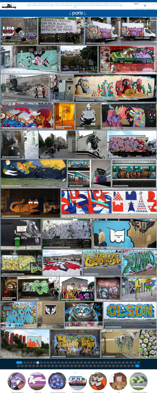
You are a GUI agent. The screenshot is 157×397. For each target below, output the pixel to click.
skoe (8, 43)
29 (127, 362)
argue (115, 185)
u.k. (52, 4)
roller (72, 72)
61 (124, 365)
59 (117, 365)
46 (67, 365)
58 (113, 365)
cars (62, 5)
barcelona (92, 4)
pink (102, 5)
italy (48, 4)
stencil (12, 157)
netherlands (77, 4)
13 (66, 362)
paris (29, 4)
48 (75, 365)
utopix (4, 216)
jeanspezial (79, 100)
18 (85, 362)
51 (86, 365)
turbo (4, 43)
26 (115, 362)
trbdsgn (14, 72)
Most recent (150, 9)
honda (8, 185)
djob (4, 185)
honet (129, 299)
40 (45, 365)
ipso (4, 274)
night (121, 5)
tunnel (13, 298)
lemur (52, 43)
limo (11, 128)
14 (69, 362)
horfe (93, 43)
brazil (28, 5)
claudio (5, 100)
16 (77, 362)
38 (37, 365)
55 (102, 365)
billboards (68, 5)
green (87, 5)
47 (71, 365)
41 (48, 365)
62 (128, 365)
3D (111, 5)
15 (73, 362)
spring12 (91, 100)
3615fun (68, 299)
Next (137, 365)
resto (102, 72)
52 (90, 365)
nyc (113, 4)
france (35, 4)
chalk (18, 247)
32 (138, 362)
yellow (97, 5)
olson (15, 128)
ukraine (62, 4)
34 (22, 365)
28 (123, 362)
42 (52, 365)
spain (85, 4)
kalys (68, 327)
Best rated (140, 9)
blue (92, 5)
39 (41, 365)
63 (132, 365)
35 (26, 365)
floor (56, 274)
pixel (59, 274)
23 (104, 362)
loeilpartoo (47, 247)
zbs (53, 100)
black (107, 5)
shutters (77, 5)
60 (121, 365)
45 (64, 365)
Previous (19, 362)
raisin (4, 72)
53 (94, 365)
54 (98, 365)
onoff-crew (6, 128)
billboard (46, 43)
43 (56, 365)
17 (81, 362)
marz (74, 299)
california (107, 4)
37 (33, 365)
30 (130, 362)
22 (100, 362)
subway (76, 185)
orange (8, 356)
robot (57, 128)
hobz (9, 72)
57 (109, 365)
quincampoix (67, 126)
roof (68, 72)
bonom (43, 157)
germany (42, 4)
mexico (118, 4)
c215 (4, 157)
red (82, 5)
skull (108, 356)
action (115, 5)
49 (79, 365)
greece (99, 4)
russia (56, 4)
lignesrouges (6, 298)
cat (8, 157)
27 (119, 362)
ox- (4, 356)
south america (37, 5)
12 (62, 362)
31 (134, 362)
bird (22, 247)
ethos (10, 100)
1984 (64, 72)
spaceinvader (49, 274)
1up (71, 185)
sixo (53, 247)
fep (70, 216)
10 (54, 362)
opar (66, 216)
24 (108, 362)
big (75, 7)
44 (60, 365)
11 (58, 362)
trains (45, 5)
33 (18, 365)
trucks (57, 5)
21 (96, 362)
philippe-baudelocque (9, 247)
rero (41, 43)
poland (69, 4)
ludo (21, 299)
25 (111, 362)
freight (51, 5)
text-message (59, 43)
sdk (125, 299)
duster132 (59, 126)
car (106, 72)
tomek (89, 43)
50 (83, 365)
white (66, 43)
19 (89, 362)
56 (105, 365)
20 (92, 362)
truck (98, 43)
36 (29, 365)
